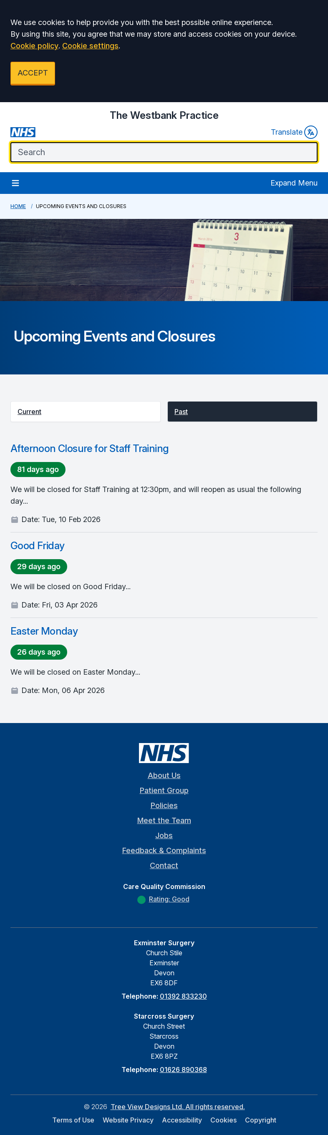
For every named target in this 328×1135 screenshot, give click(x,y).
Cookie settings (90, 45)
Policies (164, 805)
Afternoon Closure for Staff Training (89, 448)
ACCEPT (33, 72)
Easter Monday (44, 631)
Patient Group (164, 790)
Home (18, 206)
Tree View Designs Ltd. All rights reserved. (178, 1106)
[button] (85, 411)
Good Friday (37, 546)
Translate (294, 132)
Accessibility (182, 1120)
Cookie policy (34, 45)
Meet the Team (164, 820)
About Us (164, 775)
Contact (164, 865)
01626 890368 (183, 1069)
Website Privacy (128, 1120)
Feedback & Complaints (164, 850)
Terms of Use (73, 1120)
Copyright (260, 1120)
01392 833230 (183, 996)
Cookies (223, 1120)
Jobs (164, 835)
